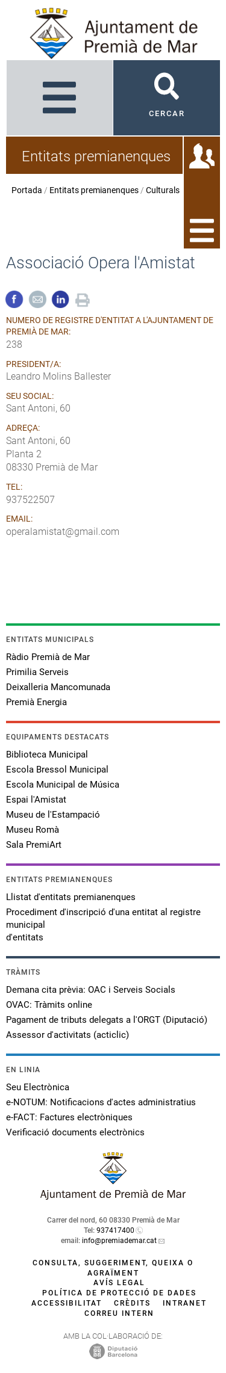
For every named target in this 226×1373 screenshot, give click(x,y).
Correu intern (119, 1313)
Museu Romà (32, 829)
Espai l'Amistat (36, 799)
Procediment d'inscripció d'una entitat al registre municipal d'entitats (103, 925)
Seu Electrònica (37, 1087)
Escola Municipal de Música (62, 784)
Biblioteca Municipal (47, 754)
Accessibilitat (66, 1303)
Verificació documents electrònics (75, 1132)
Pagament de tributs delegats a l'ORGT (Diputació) (106, 1019)
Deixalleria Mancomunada (58, 687)
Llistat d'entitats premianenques (71, 897)
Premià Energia (36, 702)
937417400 (115, 1230)
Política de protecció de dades (119, 1293)
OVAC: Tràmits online (49, 1004)
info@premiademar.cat (119, 1240)
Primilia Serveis (37, 672)
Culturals (163, 190)
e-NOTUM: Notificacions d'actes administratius (101, 1102)
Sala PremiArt (33, 844)
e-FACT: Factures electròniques (69, 1117)
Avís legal (119, 1283)
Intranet (185, 1303)
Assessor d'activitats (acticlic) (67, 1034)
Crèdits (132, 1303)
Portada (26, 190)
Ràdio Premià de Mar (48, 657)
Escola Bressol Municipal (57, 769)
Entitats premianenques (94, 190)
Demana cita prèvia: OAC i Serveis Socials (90, 989)
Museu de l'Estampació (53, 814)
